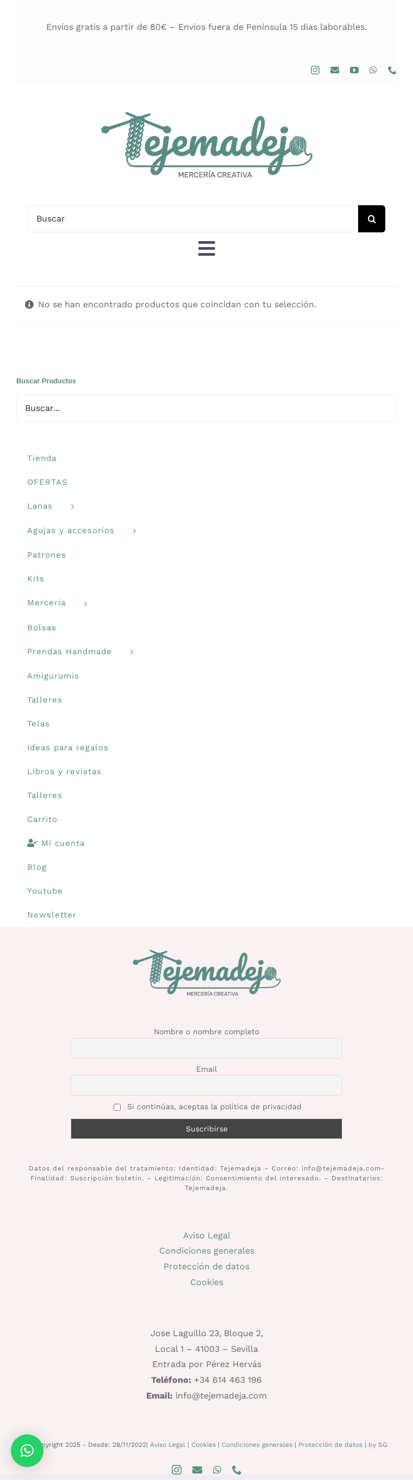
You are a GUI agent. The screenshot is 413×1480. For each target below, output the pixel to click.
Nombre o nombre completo (206, 1031)
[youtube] (354, 70)
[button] (27, 1450)
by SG (377, 1445)
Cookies (206, 1282)
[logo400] (206, 111)
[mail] (334, 70)
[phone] (392, 70)
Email (206, 1069)
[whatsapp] (373, 70)
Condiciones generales (206, 1250)
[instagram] (315, 70)
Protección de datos (206, 1266)
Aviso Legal (206, 1235)
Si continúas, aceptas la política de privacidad (208, 1106)
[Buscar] (193, 218)
